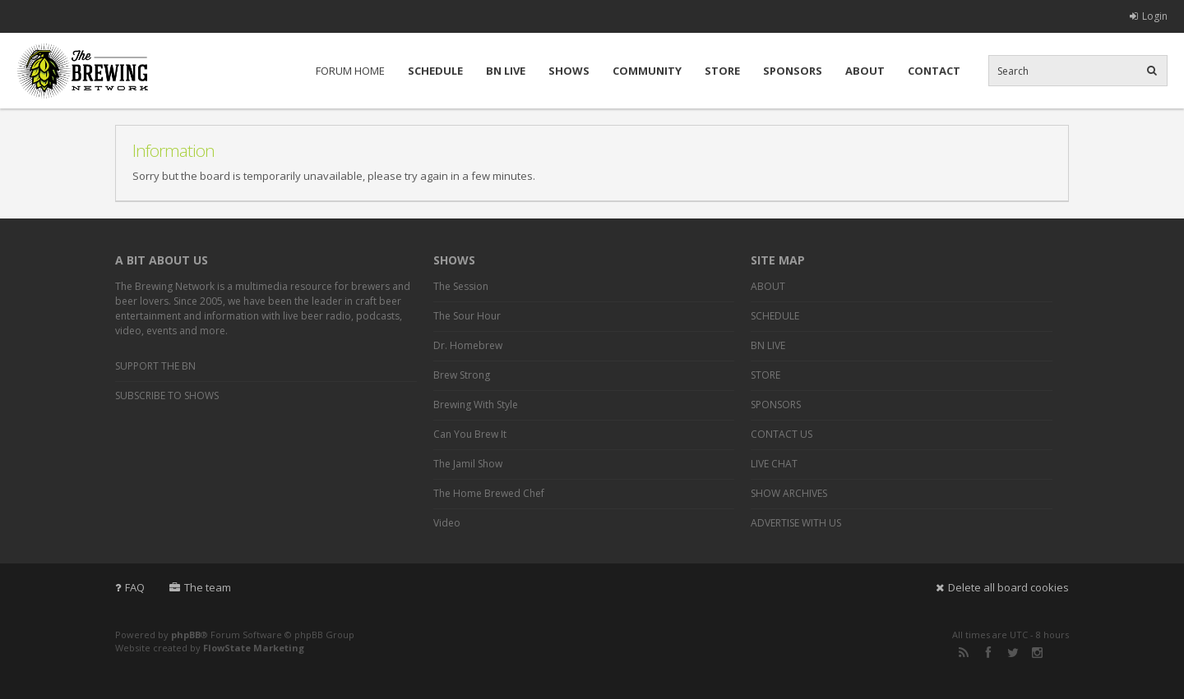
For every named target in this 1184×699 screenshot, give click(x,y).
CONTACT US (781, 434)
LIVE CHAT (774, 464)
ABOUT (865, 70)
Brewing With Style (475, 405)
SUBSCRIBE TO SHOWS (167, 395)
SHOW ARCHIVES (789, 493)
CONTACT (934, 70)
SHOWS (569, 70)
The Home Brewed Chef (488, 493)
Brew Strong (461, 375)
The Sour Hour (467, 316)
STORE (722, 70)
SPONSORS (792, 70)
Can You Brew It (469, 434)
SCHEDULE (435, 70)
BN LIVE (505, 70)
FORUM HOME (350, 70)
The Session (460, 286)
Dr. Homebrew (467, 345)
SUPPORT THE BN (155, 366)
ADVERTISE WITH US (796, 523)
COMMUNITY (647, 70)
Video (446, 523)
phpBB (186, 634)
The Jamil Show (467, 464)
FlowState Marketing (253, 648)
